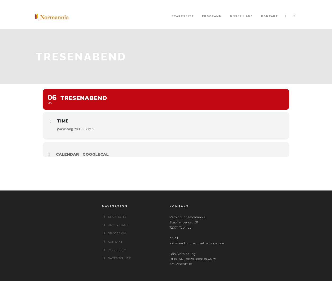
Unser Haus (241, 16)
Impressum (117, 250)
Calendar (67, 154)
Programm (212, 16)
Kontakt (269, 16)
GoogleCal (96, 154)
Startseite (182, 16)
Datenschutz (119, 258)
